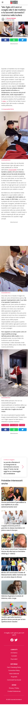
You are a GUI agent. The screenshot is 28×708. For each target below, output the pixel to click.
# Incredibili (14, 425)
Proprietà (14, 677)
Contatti (14, 656)
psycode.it (14, 659)
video (4, 101)
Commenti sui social (14, 680)
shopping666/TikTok (8, 109)
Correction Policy (14, 670)
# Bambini (5, 425)
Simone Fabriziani (11, 18)
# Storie (22, 425)
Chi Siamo (14, 653)
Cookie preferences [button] (14, 691)
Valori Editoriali (14, 674)
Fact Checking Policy (14, 667)
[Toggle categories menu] (2, 2)
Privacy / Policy (14, 688)
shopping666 (12, 170)
